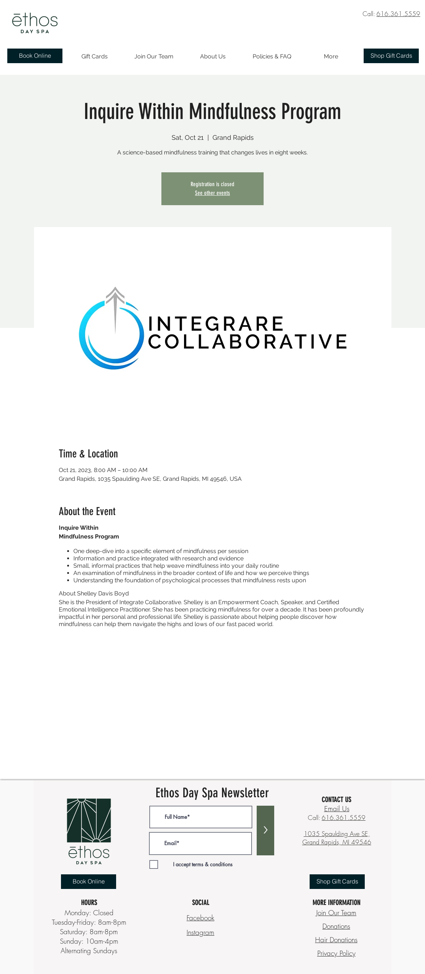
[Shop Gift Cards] (391, 56)
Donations (336, 926)
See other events (212, 192)
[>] (265, 830)
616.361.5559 (398, 13)
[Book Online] (34, 56)
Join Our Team (336, 912)
